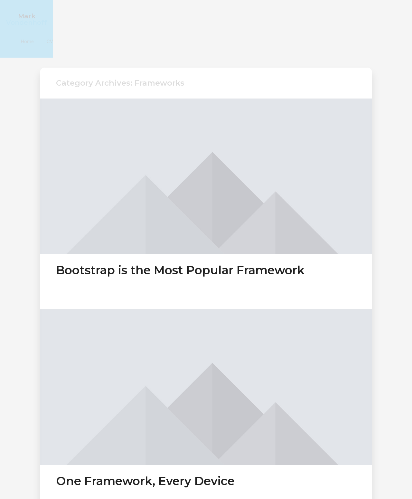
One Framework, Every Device (145, 445)
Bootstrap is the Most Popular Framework (180, 235)
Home (346, 16)
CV (369, 16)
